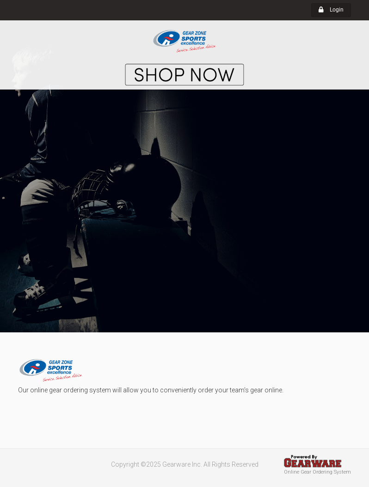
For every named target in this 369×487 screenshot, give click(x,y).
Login (331, 9)
